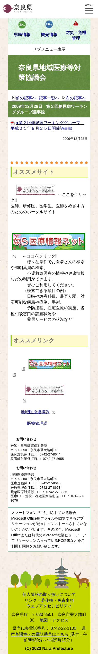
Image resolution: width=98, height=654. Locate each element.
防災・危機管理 (76, 35)
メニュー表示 (89, 9)
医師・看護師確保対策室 (29, 446)
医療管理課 (37, 423)
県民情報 (22, 34)
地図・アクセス (54, 620)
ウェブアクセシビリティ (49, 606)
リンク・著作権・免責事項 (49, 600)
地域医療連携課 (38, 412)
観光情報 (49, 34)
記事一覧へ (49, 98)
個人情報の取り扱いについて (49, 594)
